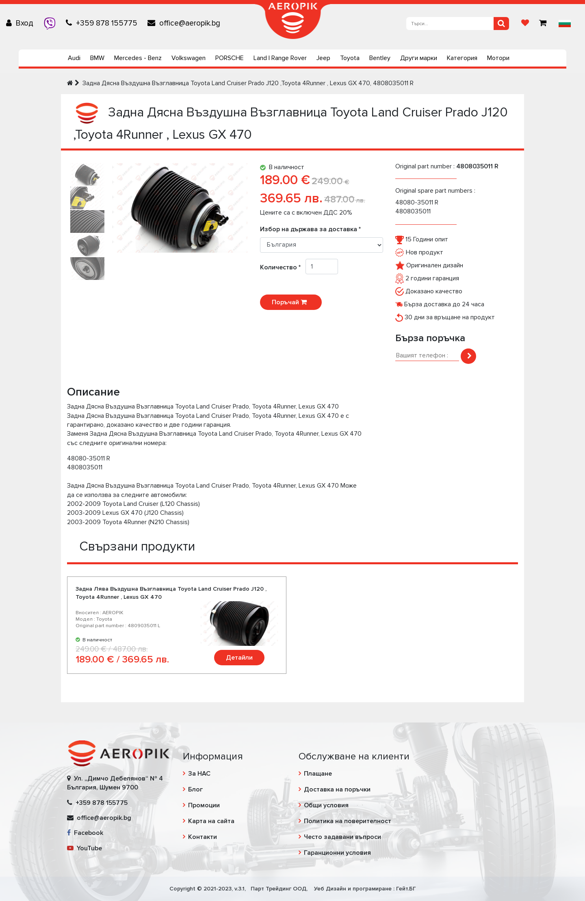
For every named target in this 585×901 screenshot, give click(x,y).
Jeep (323, 58)
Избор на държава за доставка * (310, 229)
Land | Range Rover (280, 58)
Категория (462, 58)
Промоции (204, 805)
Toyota (350, 58)
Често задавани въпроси (342, 837)
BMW (97, 58)
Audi (74, 58)
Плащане (318, 774)
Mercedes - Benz (138, 58)
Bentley (379, 58)
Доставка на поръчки (337, 789)
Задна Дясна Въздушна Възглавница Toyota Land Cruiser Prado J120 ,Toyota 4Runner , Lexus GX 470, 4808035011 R (248, 83)
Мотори (498, 58)
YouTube (84, 848)
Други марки (418, 58)
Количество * (283, 267)
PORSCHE (229, 58)
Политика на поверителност (347, 821)
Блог (195, 789)
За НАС (199, 774)
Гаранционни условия (337, 853)
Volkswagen (188, 58)
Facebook (85, 833)
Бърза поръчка (430, 338)
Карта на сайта (211, 821)
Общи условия (326, 805)
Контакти (202, 837)
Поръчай (291, 302)
